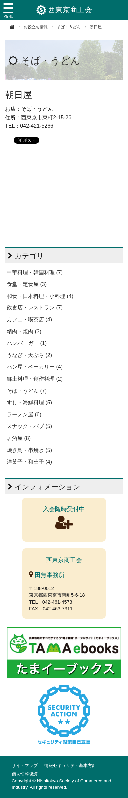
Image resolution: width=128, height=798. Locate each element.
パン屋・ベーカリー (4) (35, 367)
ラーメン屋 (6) (24, 414)
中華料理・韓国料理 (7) (35, 272)
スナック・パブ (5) (29, 426)
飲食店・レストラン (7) (35, 307)
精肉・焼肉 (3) (24, 331)
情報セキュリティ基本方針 (70, 765)
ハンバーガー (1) (27, 343)
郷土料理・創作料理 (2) (35, 379)
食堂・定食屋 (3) (27, 284)
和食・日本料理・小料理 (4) (40, 296)
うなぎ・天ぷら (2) (29, 355)
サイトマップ (25, 765)
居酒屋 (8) (19, 438)
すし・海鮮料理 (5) (29, 402)
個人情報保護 (25, 774)
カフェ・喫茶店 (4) (29, 319)
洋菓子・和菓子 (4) (29, 462)
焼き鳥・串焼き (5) (29, 450)
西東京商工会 (64, 10)
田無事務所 (47, 575)
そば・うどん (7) (27, 391)
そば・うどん (69, 27)
